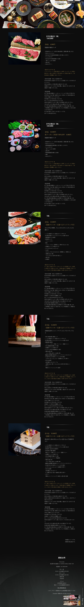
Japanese (71, 2)
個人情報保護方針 (62, 588)
